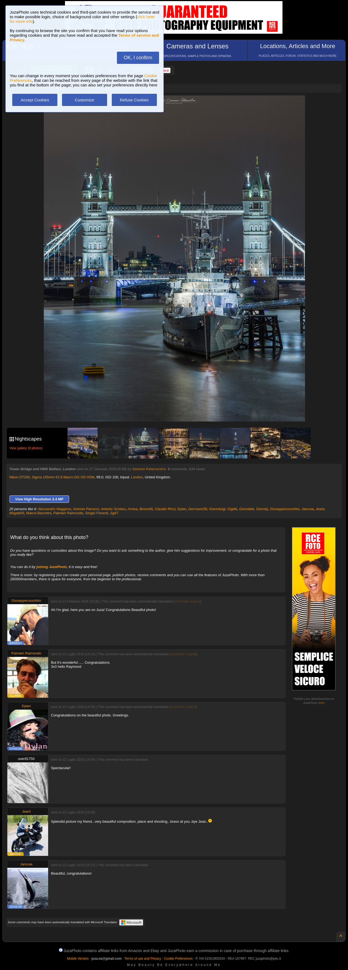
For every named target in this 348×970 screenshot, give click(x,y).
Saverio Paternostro (149, 469)
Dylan (181, 509)
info (321, 702)
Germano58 (197, 509)
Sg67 (114, 513)
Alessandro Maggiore (54, 509)
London (137, 477)
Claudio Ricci (165, 509)
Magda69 (17, 513)
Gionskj (262, 509)
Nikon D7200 (20, 477)
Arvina (133, 509)
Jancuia (308, 509)
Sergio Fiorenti (96, 513)
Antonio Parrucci (86, 509)
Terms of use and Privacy (143, 958)
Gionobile (246, 509)
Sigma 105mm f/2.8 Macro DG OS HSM (63, 477)
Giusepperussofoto (284, 509)
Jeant (320, 509)
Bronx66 (146, 509)
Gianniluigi (217, 509)
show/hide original (187, 601)
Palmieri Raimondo (68, 513)
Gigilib (232, 509)
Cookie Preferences (178, 958)
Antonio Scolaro (113, 509)
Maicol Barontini (38, 513)
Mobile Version (78, 958)
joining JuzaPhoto (51, 567)
